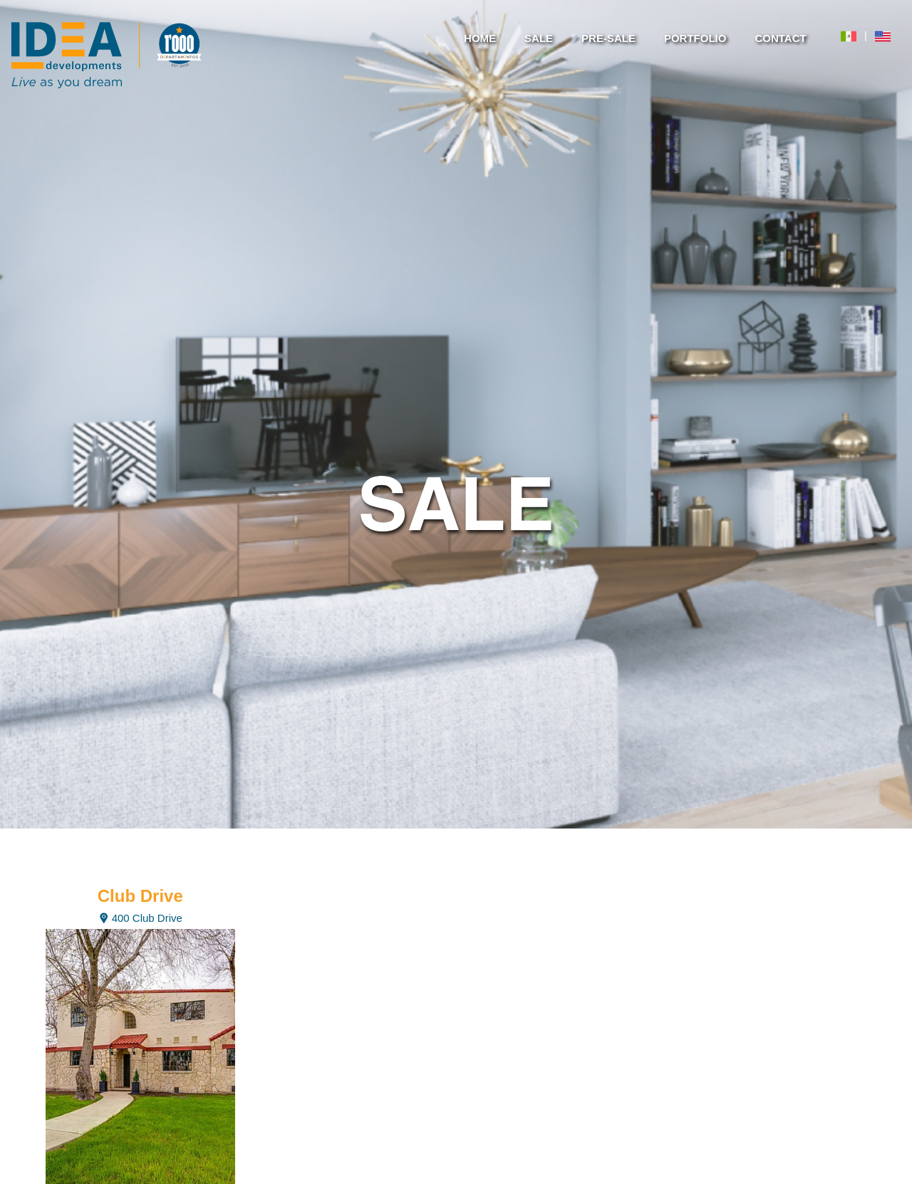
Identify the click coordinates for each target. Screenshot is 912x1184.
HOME (480, 38)
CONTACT (780, 38)
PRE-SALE (608, 38)
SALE (538, 38)
